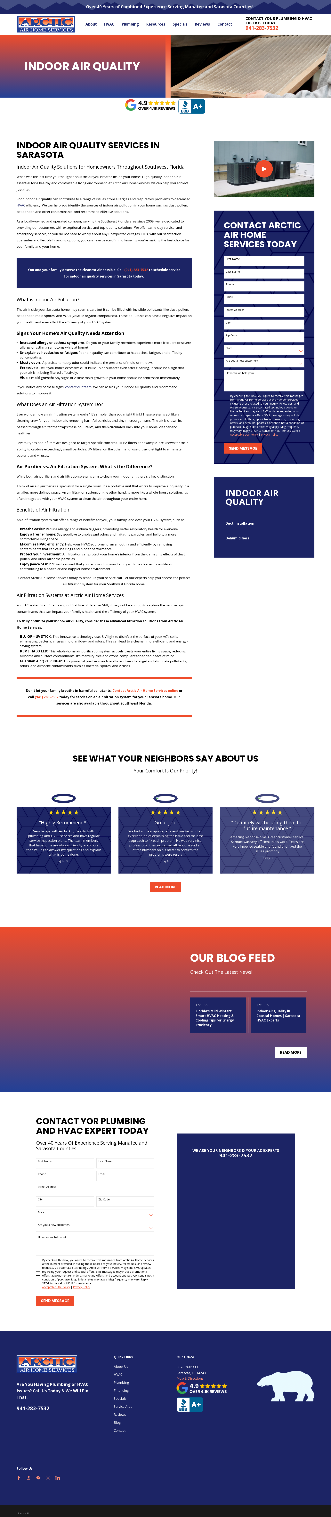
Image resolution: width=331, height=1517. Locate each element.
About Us (121, 1356)
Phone (230, 284)
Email (229, 297)
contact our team (78, 387)
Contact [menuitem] (224, 24)
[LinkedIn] (57, 1468)
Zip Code (231, 335)
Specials (120, 1388)
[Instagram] (48, 1468)
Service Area (123, 1396)
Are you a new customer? (242, 360)
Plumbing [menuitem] (130, 24)
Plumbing (121, 1372)
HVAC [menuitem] (109, 24)
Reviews (120, 1404)
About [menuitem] (91, 24)
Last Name (233, 271)
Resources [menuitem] (155, 24)
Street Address (235, 310)
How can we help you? (240, 373)
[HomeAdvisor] (38, 1468)
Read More (165, 887)
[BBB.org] (28, 1468)
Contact (119, 1420)
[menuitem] (263, 524)
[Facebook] (19, 1468)
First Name (233, 259)
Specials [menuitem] (180, 24)
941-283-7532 (262, 27)
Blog (117, 1412)
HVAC (21, 205)
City (228, 322)
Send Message (243, 448)
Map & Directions (190, 1368)
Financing (121, 1380)
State (229, 348)
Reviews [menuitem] (202, 24)
